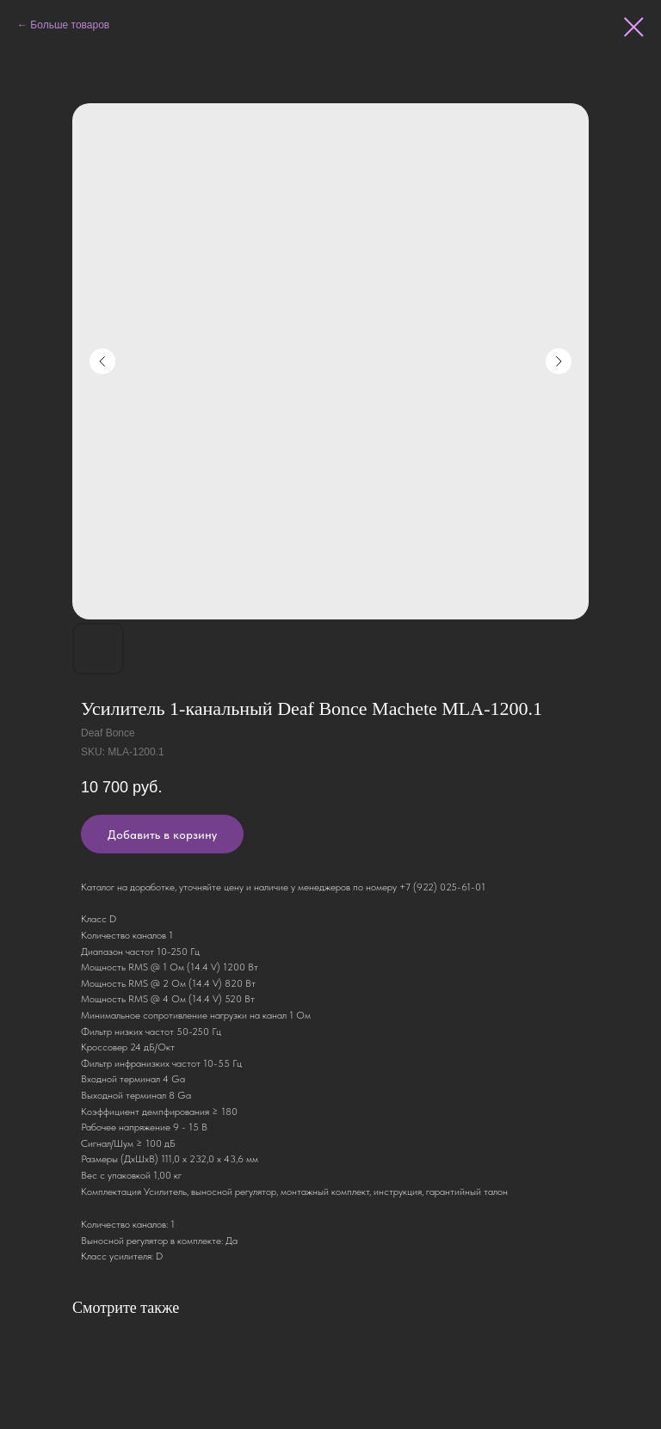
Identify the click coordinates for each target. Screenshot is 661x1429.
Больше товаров (69, 25)
